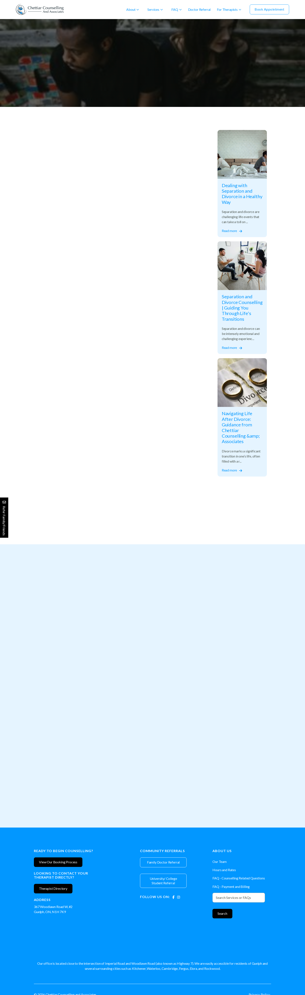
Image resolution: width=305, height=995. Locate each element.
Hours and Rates (224, 870)
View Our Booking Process (58, 862)
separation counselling (66, 521)
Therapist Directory (53, 888)
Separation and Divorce (52, 43)
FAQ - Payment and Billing (231, 886)
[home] (40, 9)
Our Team (219, 862)
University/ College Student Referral (163, 880)
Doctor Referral (199, 9)
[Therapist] (72, 631)
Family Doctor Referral (163, 862)
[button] (132, 9)
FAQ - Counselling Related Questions (238, 878)
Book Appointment (269, 9)
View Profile (72, 694)
